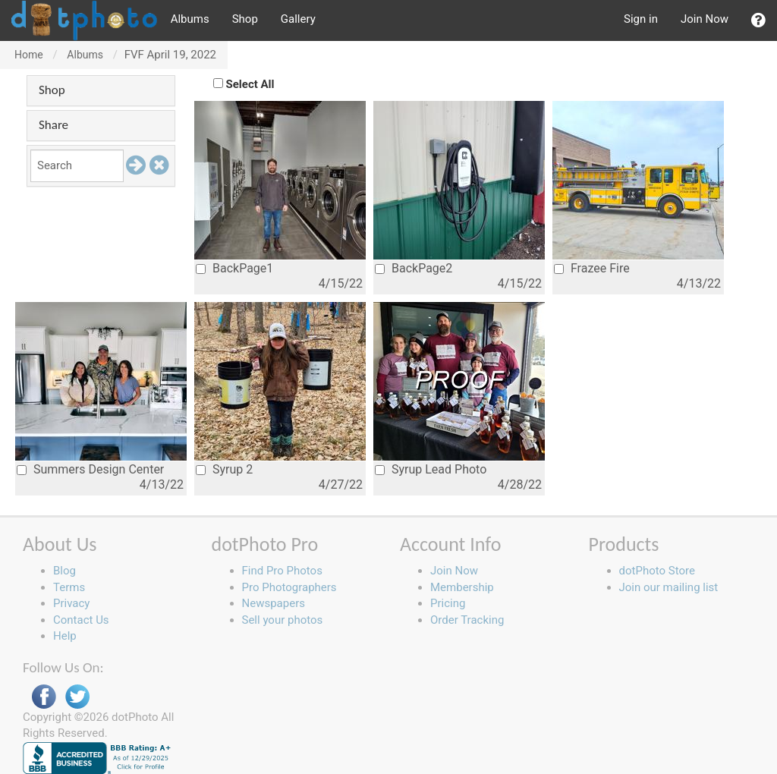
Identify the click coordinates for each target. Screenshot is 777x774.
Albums (190, 19)
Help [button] (65, 636)
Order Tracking (467, 620)
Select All (250, 84)
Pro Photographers (289, 587)
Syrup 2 (224, 469)
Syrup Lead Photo (430, 469)
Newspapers (273, 603)
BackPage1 (234, 268)
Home (28, 55)
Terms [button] (69, 587)
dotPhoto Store (657, 570)
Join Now (704, 19)
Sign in (641, 19)
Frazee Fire (592, 268)
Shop (245, 19)
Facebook (44, 697)
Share (53, 125)
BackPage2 (413, 268)
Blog (64, 570)
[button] (758, 20)
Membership (462, 587)
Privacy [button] (71, 603)
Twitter (77, 697)
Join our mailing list (669, 587)
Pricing (447, 603)
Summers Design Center (90, 469)
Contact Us (81, 620)
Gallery (298, 19)
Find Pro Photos (282, 570)
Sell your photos (282, 620)
